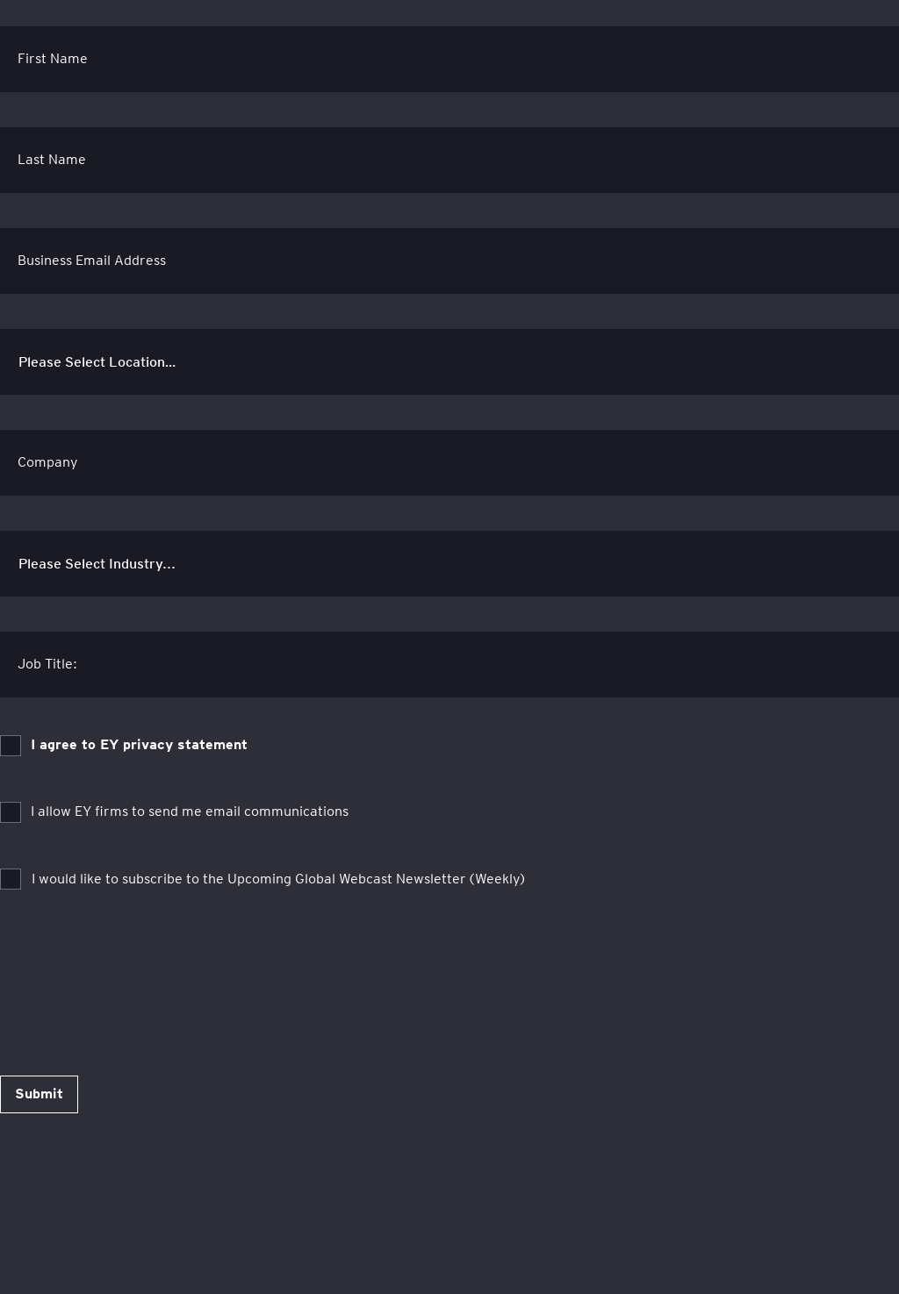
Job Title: (47, 663)
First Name (53, 58)
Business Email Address (92, 260)
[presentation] (133, 967)
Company (48, 462)
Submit (39, 1093)
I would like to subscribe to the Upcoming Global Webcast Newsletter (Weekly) (278, 878)
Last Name (52, 159)
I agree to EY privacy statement (139, 744)
